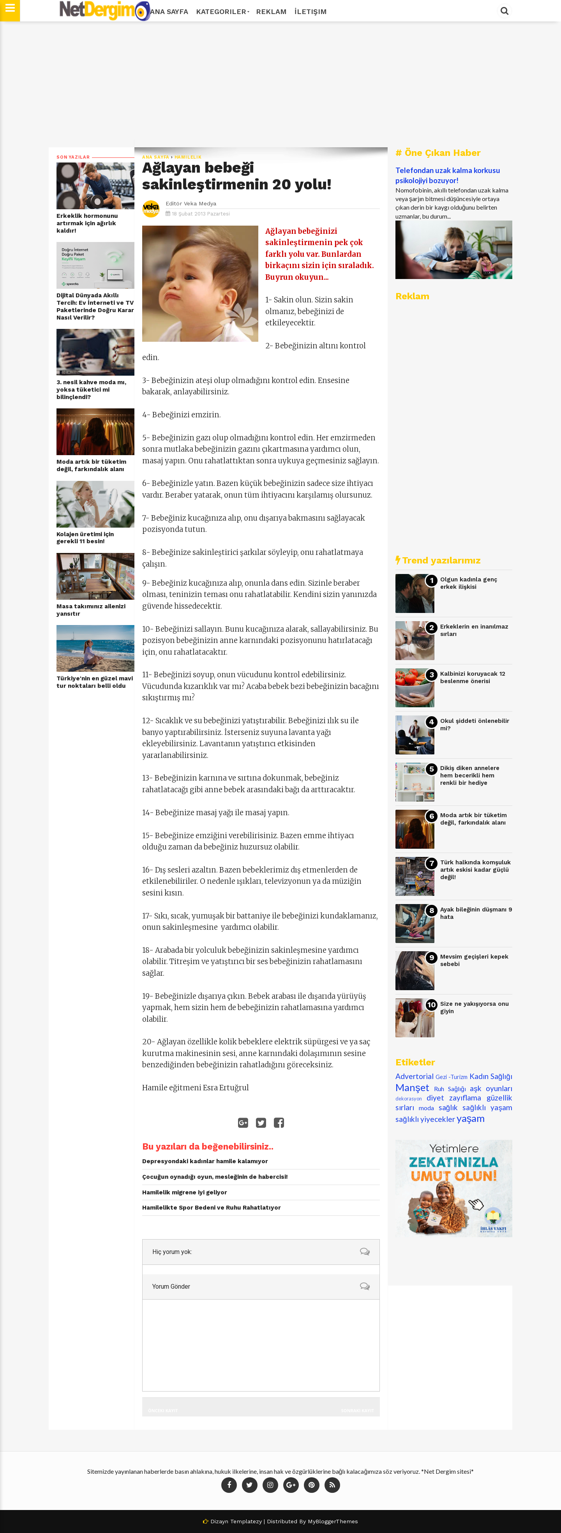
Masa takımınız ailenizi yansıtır (90, 610)
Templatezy (246, 1521)
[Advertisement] (280, 84)
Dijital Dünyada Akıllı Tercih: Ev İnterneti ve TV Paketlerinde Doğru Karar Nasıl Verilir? (95, 306)
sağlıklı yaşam (487, 1107)
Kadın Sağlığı (491, 1076)
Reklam (271, 11)
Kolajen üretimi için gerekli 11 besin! (85, 538)
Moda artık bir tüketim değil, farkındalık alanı (91, 465)
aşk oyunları (491, 1088)
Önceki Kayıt (163, 1410)
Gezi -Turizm (452, 1077)
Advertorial (414, 1076)
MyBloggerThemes (333, 1521)
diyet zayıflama (454, 1097)
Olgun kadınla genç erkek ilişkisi (468, 583)
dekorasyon (408, 1098)
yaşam (471, 1118)
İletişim (311, 11)
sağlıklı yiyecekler (425, 1118)
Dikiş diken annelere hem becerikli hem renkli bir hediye (469, 775)
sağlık (448, 1107)
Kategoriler (222, 11)
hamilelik (188, 157)
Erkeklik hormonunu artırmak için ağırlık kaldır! (87, 223)
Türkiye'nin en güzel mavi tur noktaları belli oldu (94, 682)
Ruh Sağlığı (450, 1088)
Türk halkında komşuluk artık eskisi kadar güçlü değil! (475, 869)
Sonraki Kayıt (357, 1410)
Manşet (412, 1087)
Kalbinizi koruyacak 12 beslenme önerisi (472, 677)
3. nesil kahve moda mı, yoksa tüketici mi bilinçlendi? (91, 389)
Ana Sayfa (169, 11)
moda (426, 1107)
